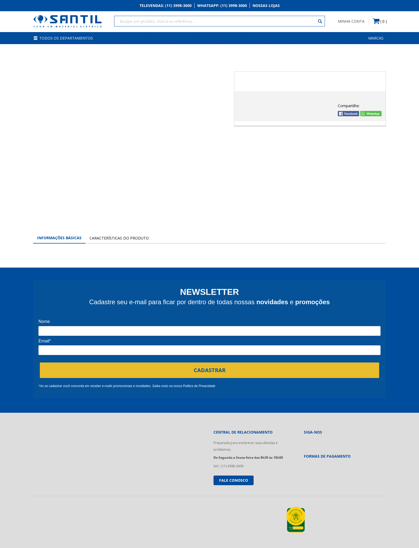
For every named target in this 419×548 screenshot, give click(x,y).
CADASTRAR (210, 369)
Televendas (165, 5)
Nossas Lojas (266, 5)
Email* (44, 340)
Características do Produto (119, 237)
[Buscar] (320, 21)
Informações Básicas (59, 237)
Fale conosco (233, 479)
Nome (44, 321)
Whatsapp (222, 5)
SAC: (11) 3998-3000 (228, 465)
